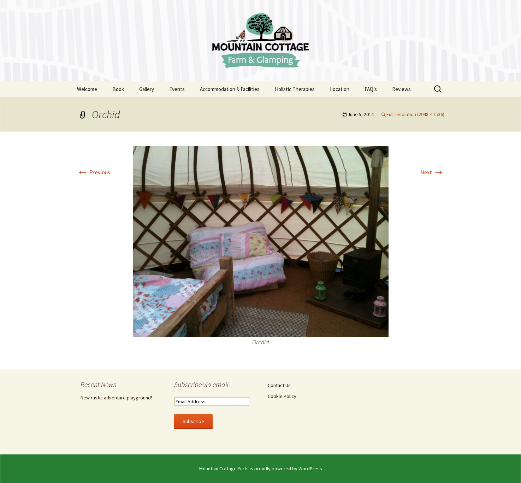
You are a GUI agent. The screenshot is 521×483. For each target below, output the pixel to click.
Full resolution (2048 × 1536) (415, 114)
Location (339, 89)
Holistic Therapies (295, 89)
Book (118, 89)
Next (432, 172)
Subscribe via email (201, 384)
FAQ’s (371, 89)
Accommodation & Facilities (230, 89)
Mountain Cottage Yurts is (226, 468)
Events (177, 89)
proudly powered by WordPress (288, 468)
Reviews (401, 89)
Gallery (146, 89)
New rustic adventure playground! (116, 397)
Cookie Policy (282, 396)
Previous (93, 172)
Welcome (87, 89)
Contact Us (279, 385)
